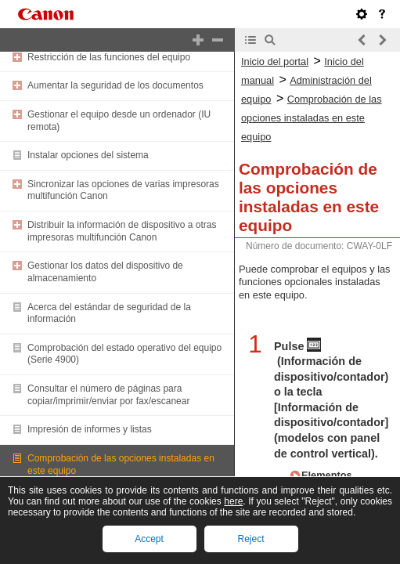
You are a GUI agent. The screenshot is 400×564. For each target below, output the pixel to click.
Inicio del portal (274, 61)
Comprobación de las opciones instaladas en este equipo (311, 118)
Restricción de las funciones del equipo (108, 57)
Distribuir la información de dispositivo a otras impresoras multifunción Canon (121, 231)
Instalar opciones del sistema (88, 155)
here (233, 501)
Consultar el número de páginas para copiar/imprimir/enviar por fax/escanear (108, 395)
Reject (250, 538)
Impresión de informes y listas (89, 429)
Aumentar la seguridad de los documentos (115, 85)
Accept (149, 538)
